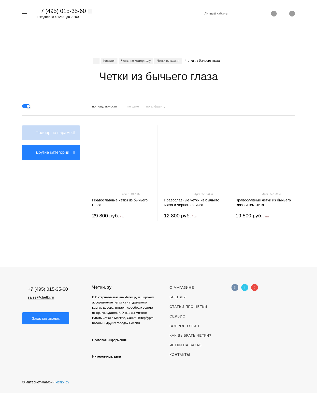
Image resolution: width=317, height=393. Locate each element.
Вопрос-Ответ (185, 326)
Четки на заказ (186, 345)
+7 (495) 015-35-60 (61, 11)
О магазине (182, 287)
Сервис (177, 316)
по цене (133, 106)
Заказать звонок (45, 318)
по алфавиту (155, 106)
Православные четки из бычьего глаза (120, 202)
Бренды (178, 297)
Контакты (180, 355)
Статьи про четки (188, 307)
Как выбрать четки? (190, 335)
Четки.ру (62, 382)
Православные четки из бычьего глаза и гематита (263, 202)
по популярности (104, 106)
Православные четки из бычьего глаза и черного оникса (191, 202)
